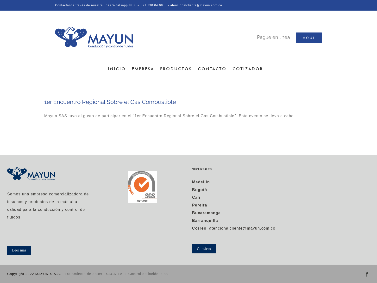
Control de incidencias (148, 274)
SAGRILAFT (117, 274)
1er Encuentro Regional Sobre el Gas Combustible (110, 101)
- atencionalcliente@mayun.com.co (195, 5)
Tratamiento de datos (83, 274)
